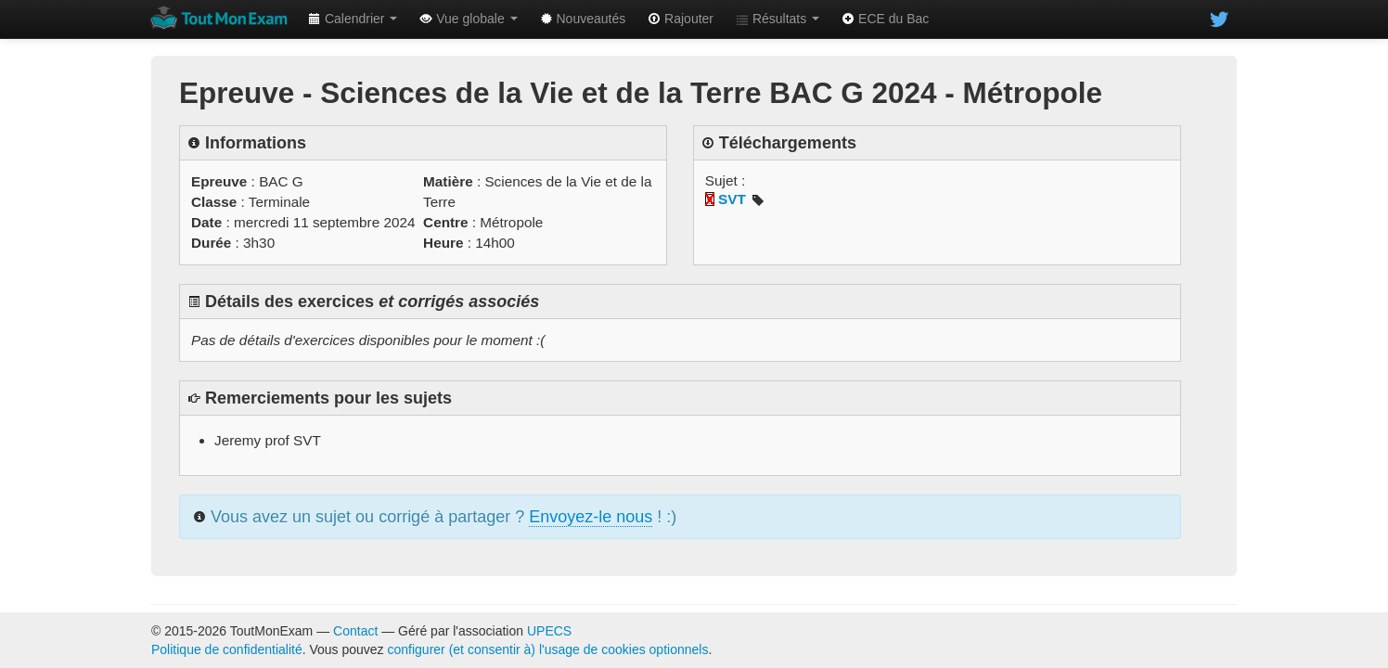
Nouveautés (583, 18)
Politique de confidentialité (226, 649)
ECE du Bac (885, 18)
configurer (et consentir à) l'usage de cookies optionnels (548, 649)
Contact (355, 630)
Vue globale (468, 18)
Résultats (777, 18)
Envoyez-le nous (590, 516)
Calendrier (352, 18)
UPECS (549, 630)
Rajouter (680, 18)
